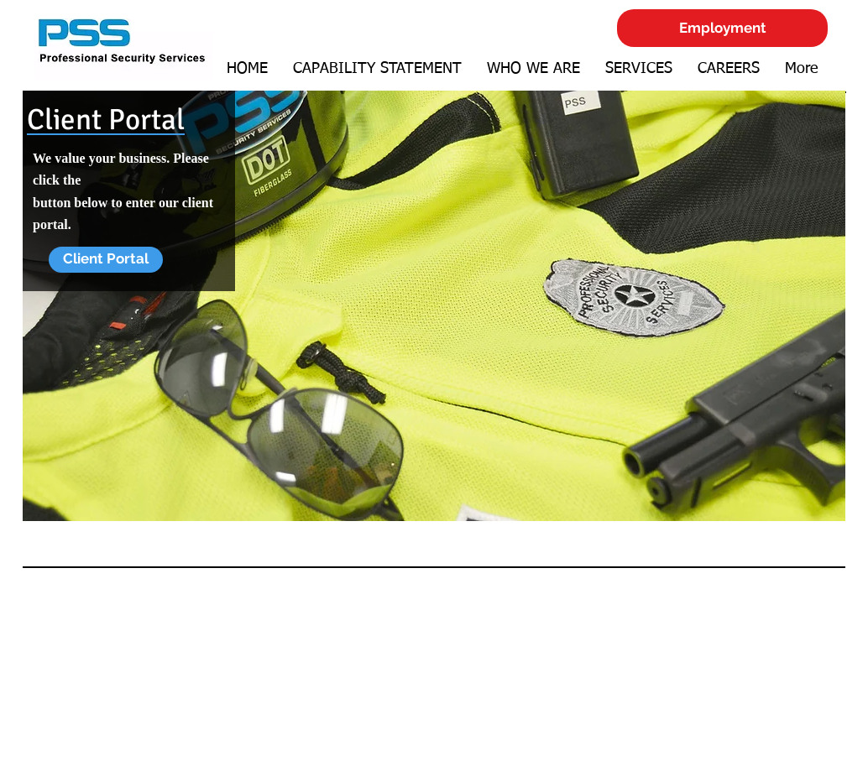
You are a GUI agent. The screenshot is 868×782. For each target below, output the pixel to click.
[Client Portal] (106, 260)
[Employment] (722, 28)
